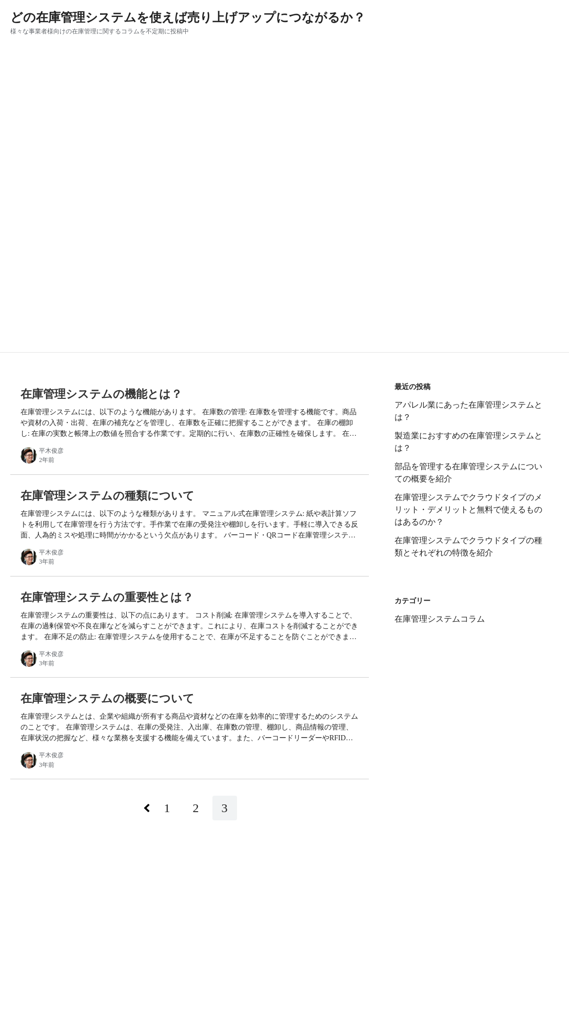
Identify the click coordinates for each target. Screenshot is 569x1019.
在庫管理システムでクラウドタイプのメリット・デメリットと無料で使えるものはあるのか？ (468, 509)
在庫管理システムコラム (440, 618)
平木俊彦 (51, 450)
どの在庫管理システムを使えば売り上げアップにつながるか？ (187, 17)
